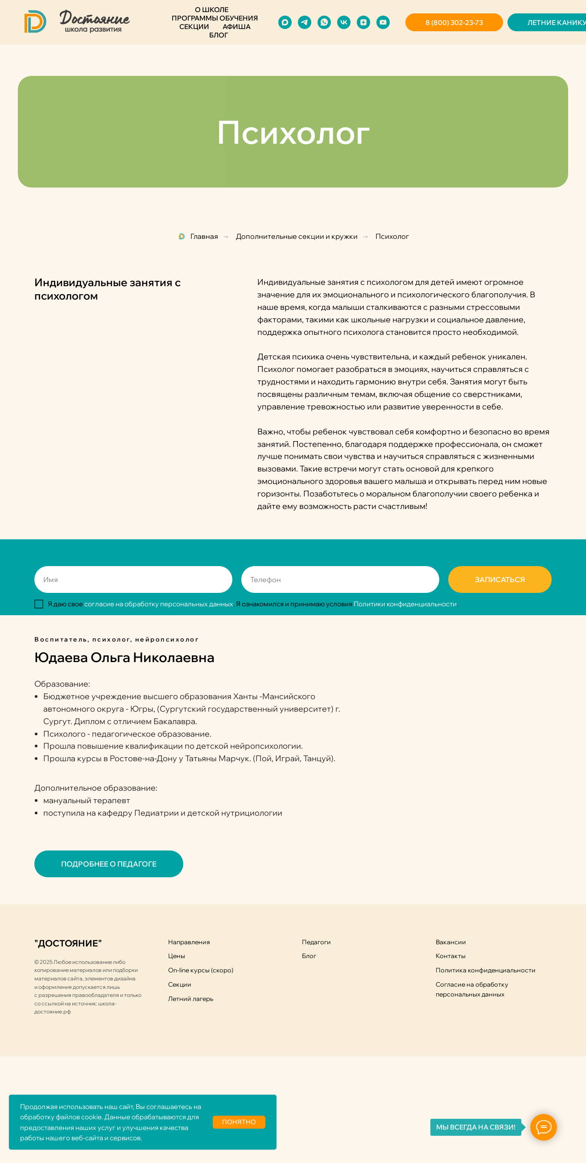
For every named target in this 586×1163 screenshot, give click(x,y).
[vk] (344, 22)
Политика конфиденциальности (486, 970)
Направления (189, 942)
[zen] (363, 22)
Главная (197, 236)
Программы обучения (215, 18)
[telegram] (304, 22)
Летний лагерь (190, 999)
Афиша (237, 26)
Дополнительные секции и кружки (297, 236)
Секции (194, 26)
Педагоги (316, 942)
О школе (211, 9)
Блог (218, 35)
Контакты (451, 956)
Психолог (392, 236)
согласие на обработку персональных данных (158, 604)
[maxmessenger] (285, 22)
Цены (176, 956)
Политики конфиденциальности (405, 604)
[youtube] (383, 22)
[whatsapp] (324, 22)
